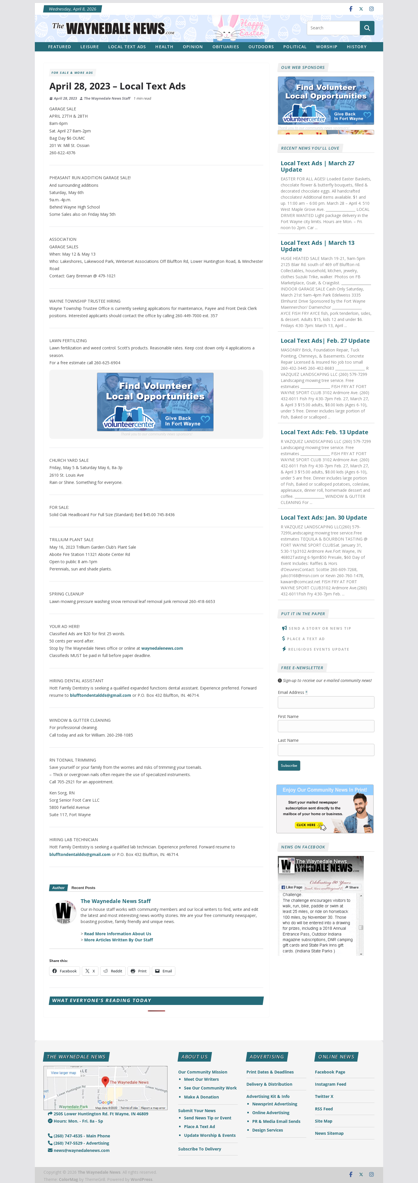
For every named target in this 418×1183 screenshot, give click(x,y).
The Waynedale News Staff (107, 98)
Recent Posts (83, 888)
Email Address (293, 692)
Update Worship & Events (210, 1135)
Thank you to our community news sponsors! (156, 434)
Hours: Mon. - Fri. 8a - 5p (75, 1121)
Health (164, 46)
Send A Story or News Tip (320, 628)
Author (58, 888)
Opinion (193, 46)
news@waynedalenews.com (79, 1150)
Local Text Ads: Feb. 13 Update (324, 432)
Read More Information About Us (117, 933)
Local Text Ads (127, 46)
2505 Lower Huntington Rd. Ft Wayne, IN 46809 (98, 1113)
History (357, 46)
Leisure (89, 46)
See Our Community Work (210, 1088)
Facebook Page (330, 1072)
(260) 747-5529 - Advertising (78, 1143)
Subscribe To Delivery (199, 1149)
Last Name (288, 740)
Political (295, 46)
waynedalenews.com (162, 648)
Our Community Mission (202, 1072)
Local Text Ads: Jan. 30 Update (324, 517)
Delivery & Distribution (269, 1084)
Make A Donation (201, 1097)
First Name (288, 716)
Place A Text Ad (306, 638)
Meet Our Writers (201, 1079)
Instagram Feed (330, 1084)
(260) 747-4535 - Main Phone (79, 1136)
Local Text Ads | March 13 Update (317, 246)
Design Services (267, 1130)
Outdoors (261, 46)
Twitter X (324, 1096)
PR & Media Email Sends (276, 1121)
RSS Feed (324, 1109)
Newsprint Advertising (274, 1104)
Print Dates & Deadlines (270, 1072)
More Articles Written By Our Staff (118, 940)
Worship (327, 46)
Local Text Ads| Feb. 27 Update (325, 341)
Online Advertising (270, 1112)
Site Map (323, 1121)
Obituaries (225, 46)
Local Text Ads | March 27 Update (317, 166)
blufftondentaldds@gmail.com (100, 695)
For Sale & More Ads (72, 73)
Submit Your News (197, 1110)
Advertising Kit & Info (268, 1096)
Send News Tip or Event (207, 1118)
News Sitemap (329, 1133)
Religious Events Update (318, 649)
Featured (59, 46)
